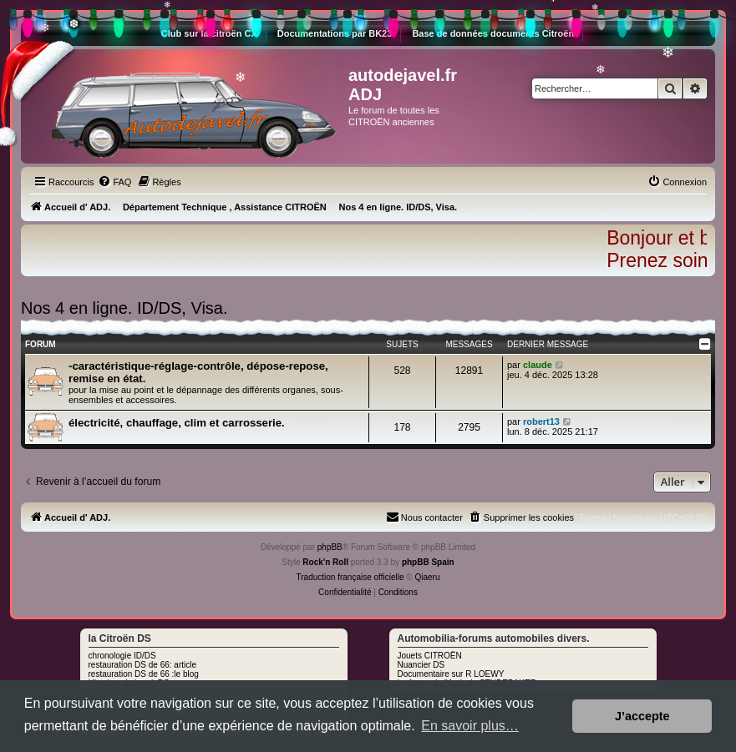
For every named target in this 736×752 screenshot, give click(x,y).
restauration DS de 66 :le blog (144, 674)
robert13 (541, 421)
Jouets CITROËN (430, 655)
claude (537, 365)
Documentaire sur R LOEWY (451, 674)
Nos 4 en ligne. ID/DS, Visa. (124, 308)
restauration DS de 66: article (143, 664)
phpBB (330, 547)
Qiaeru (426, 577)
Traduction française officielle (350, 577)
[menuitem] (114, 182)
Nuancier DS (421, 664)
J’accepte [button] (642, 716)
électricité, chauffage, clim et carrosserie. (177, 422)
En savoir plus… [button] (470, 726)
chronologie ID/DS (122, 655)
